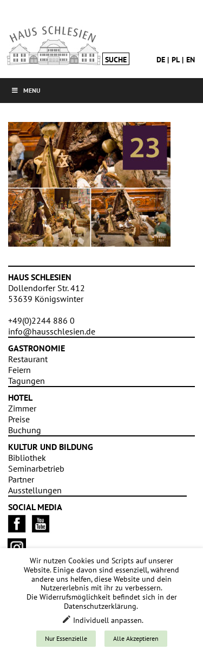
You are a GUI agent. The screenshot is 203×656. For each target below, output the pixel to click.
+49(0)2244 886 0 (41, 320)
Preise (19, 419)
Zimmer (22, 408)
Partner (21, 479)
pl (176, 60)
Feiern (19, 369)
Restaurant (28, 358)
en (190, 60)
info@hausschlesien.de (51, 331)
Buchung (24, 430)
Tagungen (26, 380)
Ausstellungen (35, 490)
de (160, 60)
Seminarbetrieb (36, 468)
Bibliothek (27, 457)
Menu (26, 90)
